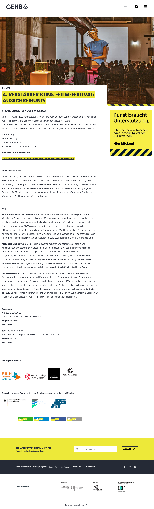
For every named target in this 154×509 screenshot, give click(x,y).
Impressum (77, 467)
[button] (25, 419)
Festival (6, 88)
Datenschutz (90, 467)
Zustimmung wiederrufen (77, 505)
